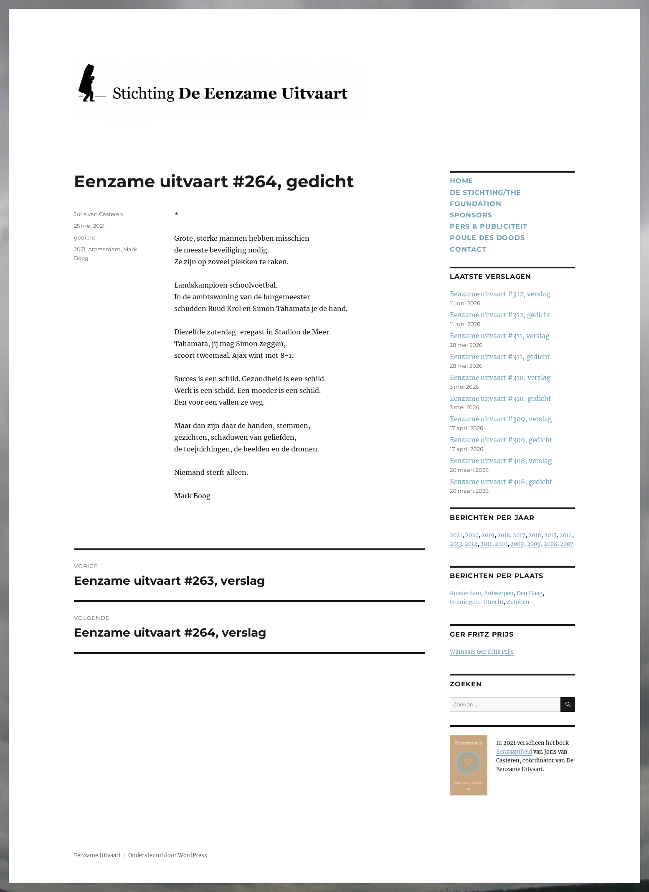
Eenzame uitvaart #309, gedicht (501, 440)
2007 (566, 544)
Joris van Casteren (98, 214)
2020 (472, 535)
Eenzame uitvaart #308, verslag (501, 461)
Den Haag (530, 593)
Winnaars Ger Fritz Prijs (482, 651)
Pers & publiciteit (488, 226)
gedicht (84, 237)
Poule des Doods (487, 238)
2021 (80, 249)
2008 (550, 544)
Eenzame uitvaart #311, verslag (499, 336)
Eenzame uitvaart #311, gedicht (500, 357)
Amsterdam (104, 249)
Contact (468, 249)
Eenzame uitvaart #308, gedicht (501, 482)
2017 (519, 535)
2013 (456, 544)
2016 (534, 535)
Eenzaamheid (514, 751)
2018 (503, 535)
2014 (566, 535)
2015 (550, 535)
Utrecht (493, 602)
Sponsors (471, 215)
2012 (471, 544)
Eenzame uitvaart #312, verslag (500, 294)
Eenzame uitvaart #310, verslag (500, 378)
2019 (488, 535)
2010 (501, 544)
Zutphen (518, 602)
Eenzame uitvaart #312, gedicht (500, 315)
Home (461, 181)
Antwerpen (499, 593)
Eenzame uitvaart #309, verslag (501, 419)
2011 (486, 544)
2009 (517, 544)
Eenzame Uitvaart (97, 855)
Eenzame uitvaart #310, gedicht (500, 399)
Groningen (464, 602)
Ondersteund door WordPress (167, 855)
